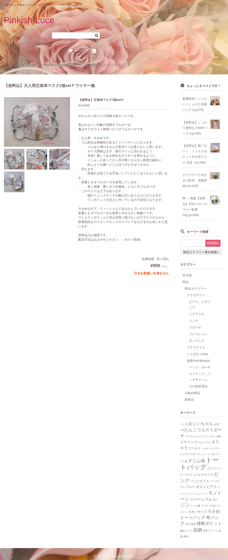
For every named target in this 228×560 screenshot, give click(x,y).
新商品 (189, 395)
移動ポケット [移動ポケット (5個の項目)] (209, 519)
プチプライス (196, 342)
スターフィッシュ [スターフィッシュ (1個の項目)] (200, 449)
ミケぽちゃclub (197, 349)
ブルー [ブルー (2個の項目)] (190, 482)
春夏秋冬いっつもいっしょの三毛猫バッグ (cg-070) (194, 99)
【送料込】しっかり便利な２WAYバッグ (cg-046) (195, 123)
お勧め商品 (192, 388)
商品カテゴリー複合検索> (201, 247)
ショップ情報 (131, 65)
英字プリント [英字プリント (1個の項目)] (210, 525)
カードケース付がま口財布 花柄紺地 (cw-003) (194, 175)
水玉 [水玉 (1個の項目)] (187, 519)
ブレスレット (198, 329)
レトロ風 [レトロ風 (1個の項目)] (195, 501)
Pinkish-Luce (29, 20)
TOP (11, 65)
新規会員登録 (42, 43)
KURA (109, 65)
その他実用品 (198, 381)
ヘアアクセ (196, 309)
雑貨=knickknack (84, 65)
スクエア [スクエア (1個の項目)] (185, 449)
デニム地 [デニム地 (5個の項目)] (196, 456)
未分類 (187, 270)
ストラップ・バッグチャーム (200, 372)
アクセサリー (54, 65)
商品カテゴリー (195, 284)
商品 (185, 277)
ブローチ (195, 322)
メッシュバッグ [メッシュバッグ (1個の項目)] (199, 488)
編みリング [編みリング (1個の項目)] (186, 525)
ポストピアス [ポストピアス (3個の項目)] (206, 482)
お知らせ (30, 65)
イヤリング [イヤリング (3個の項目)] (189, 437)
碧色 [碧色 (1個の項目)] (193, 519)
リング (193, 316)
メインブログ (177, 65)
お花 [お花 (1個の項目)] (216, 419)
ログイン (24, 43)
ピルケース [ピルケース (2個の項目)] (205, 470)
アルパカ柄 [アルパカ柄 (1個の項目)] (215, 431)
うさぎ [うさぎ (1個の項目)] (183, 419)
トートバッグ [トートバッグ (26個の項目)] (199, 458)
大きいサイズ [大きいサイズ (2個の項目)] (197, 507)
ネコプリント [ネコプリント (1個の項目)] (214, 463)
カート (154, 65)
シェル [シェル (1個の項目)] (205, 443)
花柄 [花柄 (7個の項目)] (197, 525)
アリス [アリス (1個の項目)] (204, 431)
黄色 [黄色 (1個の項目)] (185, 531)
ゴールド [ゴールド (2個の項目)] (194, 443)
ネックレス (196, 336)
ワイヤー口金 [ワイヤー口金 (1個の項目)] (208, 501)
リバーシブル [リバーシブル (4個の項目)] (201, 494)
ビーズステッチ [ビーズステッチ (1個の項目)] (188, 470)
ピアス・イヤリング (200, 299)
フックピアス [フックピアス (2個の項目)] (200, 476)
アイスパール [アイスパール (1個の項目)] (192, 431)
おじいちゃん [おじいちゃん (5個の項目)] (200, 419)
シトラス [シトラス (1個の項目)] (214, 443)
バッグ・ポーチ (200, 362)
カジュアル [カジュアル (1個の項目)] (204, 437)
